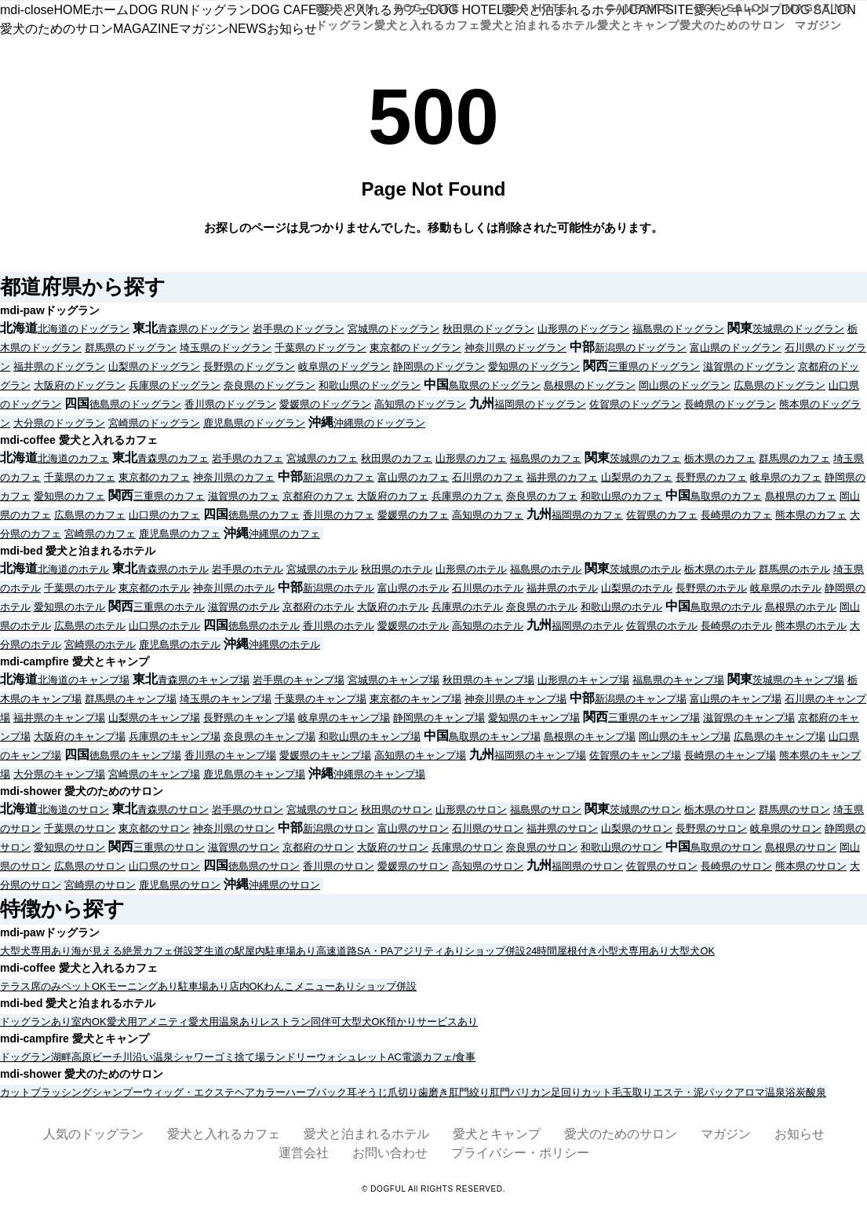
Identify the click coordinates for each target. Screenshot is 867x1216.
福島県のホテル (545, 569)
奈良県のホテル (541, 607)
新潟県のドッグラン (641, 347)
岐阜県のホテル (785, 588)
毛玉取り (632, 1092)
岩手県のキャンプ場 (298, 680)
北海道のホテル (73, 569)
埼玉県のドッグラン (225, 347)
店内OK (246, 986)
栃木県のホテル (720, 569)
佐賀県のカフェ (662, 515)
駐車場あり (290, 951)
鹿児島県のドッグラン (254, 423)
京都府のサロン (318, 847)
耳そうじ (367, 1092)
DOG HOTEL (539, 16)
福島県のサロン (545, 809)
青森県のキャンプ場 (204, 680)
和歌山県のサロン (621, 847)
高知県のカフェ (487, 515)
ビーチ (107, 1057)
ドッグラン (25, 1057)
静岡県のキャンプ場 (439, 717)
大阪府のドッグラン (80, 385)
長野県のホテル (711, 588)
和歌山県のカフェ (621, 496)
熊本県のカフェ (811, 515)
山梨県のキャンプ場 (154, 717)
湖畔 (61, 1057)
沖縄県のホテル (284, 644)
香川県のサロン (338, 866)
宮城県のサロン (322, 809)
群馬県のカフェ (794, 458)
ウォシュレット (352, 1057)
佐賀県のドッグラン (635, 404)
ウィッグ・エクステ (189, 1092)
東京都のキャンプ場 (415, 699)
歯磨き (433, 1092)
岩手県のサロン (247, 809)
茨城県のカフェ (645, 458)
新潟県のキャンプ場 (641, 699)
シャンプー (117, 1092)
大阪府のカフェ (392, 496)
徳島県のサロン (264, 866)
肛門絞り (469, 1092)
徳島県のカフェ (264, 515)
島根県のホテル (800, 607)
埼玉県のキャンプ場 (225, 699)
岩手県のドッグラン (298, 329)
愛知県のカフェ (69, 496)
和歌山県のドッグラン (370, 385)
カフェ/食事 (449, 1057)
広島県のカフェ (90, 515)
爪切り (403, 1092)
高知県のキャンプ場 (420, 755)
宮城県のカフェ (322, 458)
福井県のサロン (562, 828)
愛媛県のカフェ (413, 515)
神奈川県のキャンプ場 (515, 699)
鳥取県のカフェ (726, 496)
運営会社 (304, 1152)
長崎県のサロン (736, 866)
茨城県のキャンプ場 (798, 680)
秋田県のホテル (396, 569)
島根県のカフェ (800, 496)
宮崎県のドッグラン (154, 423)
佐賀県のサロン (662, 866)
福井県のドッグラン (59, 366)
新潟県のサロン (338, 828)
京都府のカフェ (318, 496)
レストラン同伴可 (300, 1021)
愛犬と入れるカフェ (223, 1134)
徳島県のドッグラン (135, 404)
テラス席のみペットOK (53, 986)
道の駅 (229, 951)
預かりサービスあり (432, 1021)
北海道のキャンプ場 (83, 680)
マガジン (726, 1134)
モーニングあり (142, 986)
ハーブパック (316, 1092)
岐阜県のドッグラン (344, 366)
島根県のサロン (800, 847)
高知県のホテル (487, 626)
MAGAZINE (818, 16)
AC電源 (405, 1057)
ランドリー (290, 1057)
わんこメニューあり (309, 986)
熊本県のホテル (811, 626)
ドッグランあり (35, 1021)
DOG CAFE (427, 16)
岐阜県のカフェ (785, 477)
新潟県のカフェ (338, 477)
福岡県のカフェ (587, 515)
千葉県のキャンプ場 (320, 699)
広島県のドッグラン (779, 385)
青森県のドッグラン (204, 329)
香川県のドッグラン (230, 404)
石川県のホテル (487, 588)
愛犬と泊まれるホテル (366, 1134)
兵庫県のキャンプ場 (174, 736)
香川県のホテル (338, 626)
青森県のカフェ (173, 458)
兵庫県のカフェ (467, 496)
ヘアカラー (260, 1092)
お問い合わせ (390, 1152)
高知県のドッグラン (420, 404)
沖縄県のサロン (284, 885)
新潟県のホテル (338, 588)
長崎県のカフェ (736, 515)
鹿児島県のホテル (179, 644)
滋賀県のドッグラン (749, 366)
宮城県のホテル (322, 569)
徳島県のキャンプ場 (135, 755)
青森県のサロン (173, 809)
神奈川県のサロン (234, 828)
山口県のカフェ (164, 515)
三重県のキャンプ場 (654, 717)
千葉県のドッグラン (320, 347)
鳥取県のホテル (726, 607)
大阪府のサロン (392, 847)
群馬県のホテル (794, 569)
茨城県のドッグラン (798, 329)
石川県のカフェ (487, 477)
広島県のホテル (90, 626)
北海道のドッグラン (83, 329)
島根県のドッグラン (590, 385)
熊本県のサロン (811, 866)
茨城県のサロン (645, 809)
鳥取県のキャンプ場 (495, 736)
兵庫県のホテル (467, 607)
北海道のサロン (73, 809)
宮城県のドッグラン (393, 329)
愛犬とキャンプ (497, 1134)
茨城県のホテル (645, 569)
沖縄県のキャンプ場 (379, 774)
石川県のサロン (487, 828)
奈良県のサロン (541, 847)
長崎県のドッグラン (730, 404)
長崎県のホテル (736, 626)
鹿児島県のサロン (179, 885)
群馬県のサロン (794, 809)
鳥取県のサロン (726, 847)
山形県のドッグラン (583, 329)
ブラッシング (61, 1092)
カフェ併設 (168, 951)
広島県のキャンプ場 (779, 736)
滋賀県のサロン (243, 847)
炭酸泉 (811, 1092)
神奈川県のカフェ (234, 477)
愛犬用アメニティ (147, 1021)
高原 (81, 1057)
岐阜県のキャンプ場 (344, 717)
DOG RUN (344, 16)
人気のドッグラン (93, 1134)
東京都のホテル (154, 588)
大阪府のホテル (392, 607)
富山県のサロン (413, 828)
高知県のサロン (487, 866)
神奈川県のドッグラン (515, 347)
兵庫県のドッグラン (174, 385)
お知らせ (799, 1134)
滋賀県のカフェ (243, 496)
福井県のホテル (562, 588)
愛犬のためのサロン (620, 1134)
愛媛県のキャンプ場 (325, 755)
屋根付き (577, 951)
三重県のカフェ (169, 496)
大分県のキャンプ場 (59, 774)
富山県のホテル (413, 588)
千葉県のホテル (79, 588)
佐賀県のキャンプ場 (635, 755)
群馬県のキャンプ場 (131, 699)
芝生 (204, 951)
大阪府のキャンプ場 (80, 736)
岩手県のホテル (247, 569)
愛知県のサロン (69, 847)
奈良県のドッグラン (269, 385)
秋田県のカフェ (396, 458)
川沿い (137, 1057)
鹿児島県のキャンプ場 (254, 774)
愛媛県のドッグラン (325, 404)
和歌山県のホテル (621, 607)
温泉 (163, 1057)
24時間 (541, 951)
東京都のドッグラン (415, 347)
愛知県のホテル (69, 607)
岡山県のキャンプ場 (684, 736)
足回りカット (581, 1092)
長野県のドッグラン (249, 366)
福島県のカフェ (545, 458)
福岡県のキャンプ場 (540, 755)
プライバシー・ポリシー (520, 1152)
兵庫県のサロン (467, 847)
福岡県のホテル (587, 626)
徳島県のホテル (264, 626)
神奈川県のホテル (234, 588)
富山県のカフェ (413, 477)
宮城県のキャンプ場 (393, 680)
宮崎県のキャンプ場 (154, 774)
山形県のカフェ (471, 458)
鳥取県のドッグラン (495, 385)
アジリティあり (428, 951)
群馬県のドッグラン (131, 347)
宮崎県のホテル (100, 644)
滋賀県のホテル (243, 607)
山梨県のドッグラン (154, 366)
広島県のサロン (90, 866)
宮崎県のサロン (100, 885)
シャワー (193, 1057)
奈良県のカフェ (541, 496)
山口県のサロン (164, 866)
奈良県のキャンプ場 (269, 736)
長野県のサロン (711, 828)
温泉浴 (780, 1092)
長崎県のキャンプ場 (730, 755)
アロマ (749, 1092)
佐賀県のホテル (662, 626)
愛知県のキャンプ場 (534, 717)
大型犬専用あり (35, 951)
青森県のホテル (173, 569)
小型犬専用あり (633, 951)
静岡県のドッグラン (439, 366)
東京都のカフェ (154, 477)
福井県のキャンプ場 (59, 717)
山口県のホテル (164, 626)
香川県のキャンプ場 (230, 755)
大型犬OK (692, 951)
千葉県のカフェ (79, 477)
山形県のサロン (471, 809)
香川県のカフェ (338, 515)
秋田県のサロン (396, 809)
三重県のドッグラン (654, 366)
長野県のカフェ (711, 477)
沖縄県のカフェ (284, 534)
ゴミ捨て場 (239, 1057)
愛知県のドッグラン (534, 366)
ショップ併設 (495, 951)
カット (15, 1092)
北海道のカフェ (73, 458)
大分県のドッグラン (59, 423)
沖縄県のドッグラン (379, 423)
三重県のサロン (169, 847)
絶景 (132, 951)
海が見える (96, 951)
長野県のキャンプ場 (249, 717)
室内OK (89, 1021)
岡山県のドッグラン (684, 385)
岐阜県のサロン (785, 828)
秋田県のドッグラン (488, 329)
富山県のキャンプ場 (735, 699)
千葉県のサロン (79, 828)
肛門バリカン (520, 1092)
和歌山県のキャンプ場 (370, 736)
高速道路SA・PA (354, 951)
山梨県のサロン (636, 828)
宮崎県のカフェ (100, 534)
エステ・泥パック (693, 1092)
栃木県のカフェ (720, 458)
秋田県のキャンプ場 (488, 680)
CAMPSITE (638, 16)
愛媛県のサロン (413, 866)
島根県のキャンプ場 (590, 736)
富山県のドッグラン (735, 347)
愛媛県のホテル (413, 626)
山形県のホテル (471, 569)
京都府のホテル (318, 607)
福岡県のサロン (587, 866)
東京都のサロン (154, 828)
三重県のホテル (169, 607)
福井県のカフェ (562, 477)
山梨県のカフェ (636, 477)
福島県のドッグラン (678, 329)
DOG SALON (732, 16)
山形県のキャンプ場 (583, 680)
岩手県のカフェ (247, 458)
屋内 (255, 951)
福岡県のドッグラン (540, 404)
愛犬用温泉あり (224, 1021)
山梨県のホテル (636, 588)
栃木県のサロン (720, 809)
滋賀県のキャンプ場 (749, 717)
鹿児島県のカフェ (179, 534)
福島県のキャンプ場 (678, 680)
